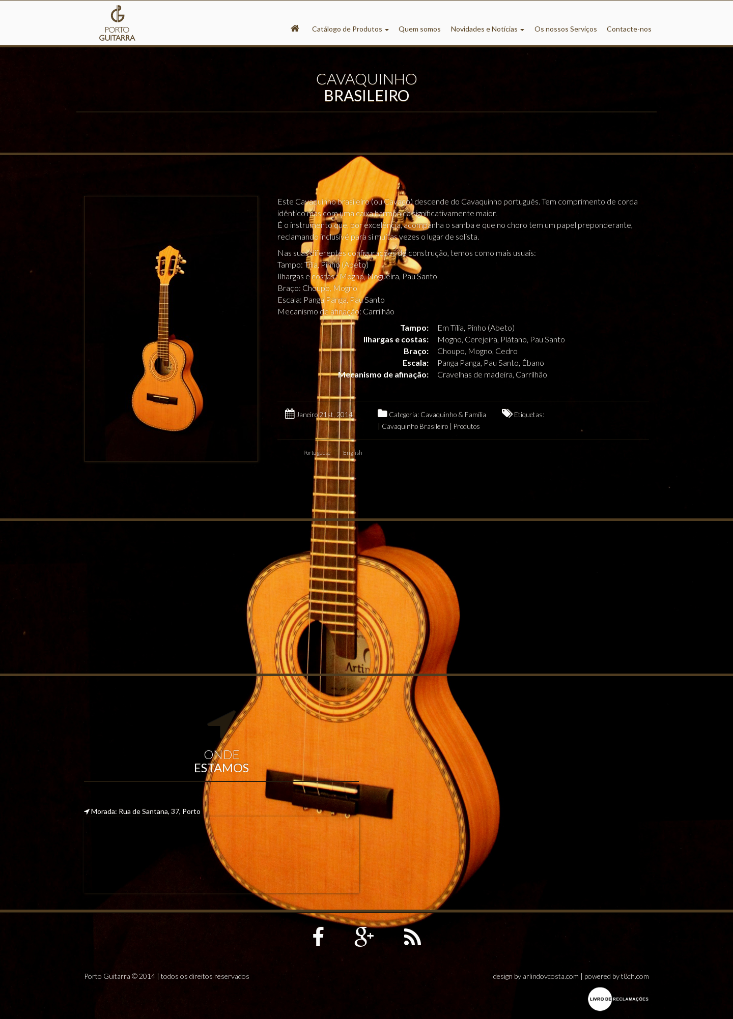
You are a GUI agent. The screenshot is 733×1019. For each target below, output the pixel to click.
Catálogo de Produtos (350, 28)
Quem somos (420, 28)
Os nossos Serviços (565, 28)
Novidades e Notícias (487, 28)
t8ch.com (635, 976)
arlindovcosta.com (551, 976)
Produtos (467, 426)
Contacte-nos (629, 28)
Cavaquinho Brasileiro (415, 426)
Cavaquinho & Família (453, 415)
